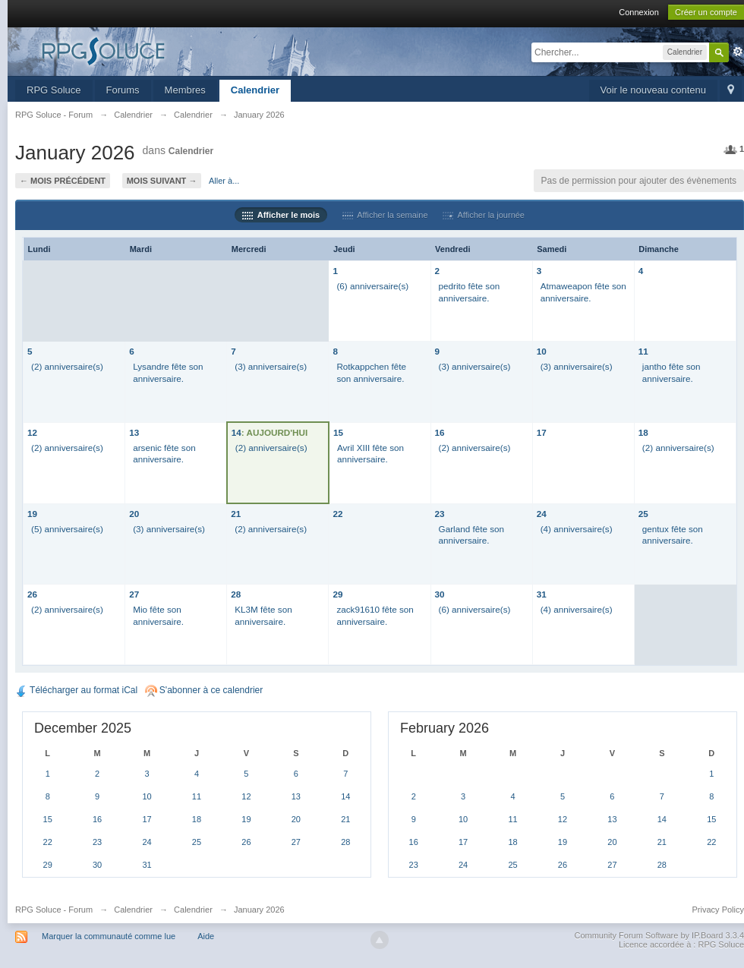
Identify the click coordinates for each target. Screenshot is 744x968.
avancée (738, 52)
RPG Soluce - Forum (54, 909)
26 (32, 594)
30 (440, 594)
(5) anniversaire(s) (67, 529)
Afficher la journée (484, 214)
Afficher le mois (281, 214)
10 (542, 351)
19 (32, 514)
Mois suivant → (162, 180)
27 (134, 594)
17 (542, 432)
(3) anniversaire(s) (271, 366)
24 (542, 514)
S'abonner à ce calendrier (204, 690)
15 (338, 432)
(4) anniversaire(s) (577, 529)
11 (643, 351)
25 (643, 514)
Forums (123, 90)
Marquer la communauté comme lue (108, 936)
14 (236, 432)
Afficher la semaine (385, 214)
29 (337, 594)
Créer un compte (706, 12)
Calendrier (255, 90)
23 (440, 514)
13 (134, 432)
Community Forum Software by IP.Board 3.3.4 (659, 935)
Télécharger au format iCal (76, 690)
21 (236, 514)
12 (32, 432)
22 (337, 514)
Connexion (639, 12)
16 (440, 432)
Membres (185, 90)
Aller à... (224, 180)
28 (236, 594)
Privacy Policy (718, 909)
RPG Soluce (54, 90)
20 (134, 514)
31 (542, 594)
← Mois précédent (63, 180)
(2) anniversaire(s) (67, 366)
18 (643, 432)
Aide (205, 936)
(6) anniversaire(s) (372, 286)
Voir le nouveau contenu (654, 90)
